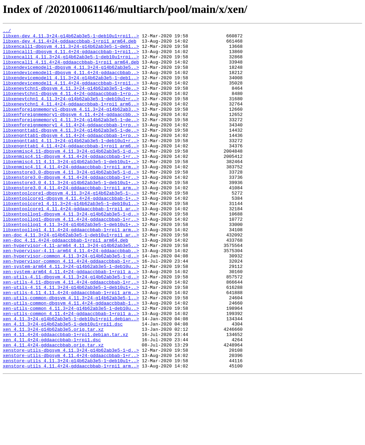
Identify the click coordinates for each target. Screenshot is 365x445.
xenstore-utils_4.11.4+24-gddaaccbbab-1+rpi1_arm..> (71, 434)
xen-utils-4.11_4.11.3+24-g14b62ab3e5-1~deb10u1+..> (71, 339)
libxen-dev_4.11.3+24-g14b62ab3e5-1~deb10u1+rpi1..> (71, 38)
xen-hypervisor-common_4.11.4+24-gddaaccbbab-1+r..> (71, 308)
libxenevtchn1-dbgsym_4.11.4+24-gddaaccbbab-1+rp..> (71, 107)
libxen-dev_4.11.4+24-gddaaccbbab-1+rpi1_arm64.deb (69, 44)
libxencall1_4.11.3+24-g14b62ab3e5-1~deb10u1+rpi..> (71, 63)
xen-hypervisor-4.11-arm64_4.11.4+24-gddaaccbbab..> (71, 295)
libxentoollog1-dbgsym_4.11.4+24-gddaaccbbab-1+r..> (71, 258)
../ (7, 31)
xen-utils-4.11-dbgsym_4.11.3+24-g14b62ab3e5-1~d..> (71, 327)
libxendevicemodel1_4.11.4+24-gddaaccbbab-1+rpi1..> (71, 94)
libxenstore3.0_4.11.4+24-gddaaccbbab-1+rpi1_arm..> (71, 220)
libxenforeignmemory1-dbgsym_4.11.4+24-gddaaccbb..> (71, 132)
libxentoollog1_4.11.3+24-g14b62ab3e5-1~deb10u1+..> (71, 264)
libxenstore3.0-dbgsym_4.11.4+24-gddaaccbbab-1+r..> (71, 207)
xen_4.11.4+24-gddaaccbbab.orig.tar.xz (53, 409)
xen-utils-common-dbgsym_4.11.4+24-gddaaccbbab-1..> (71, 358)
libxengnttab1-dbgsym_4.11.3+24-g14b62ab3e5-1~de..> (71, 151)
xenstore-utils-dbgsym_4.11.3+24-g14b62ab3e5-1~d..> (71, 415)
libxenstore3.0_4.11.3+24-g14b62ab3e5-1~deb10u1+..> (71, 214)
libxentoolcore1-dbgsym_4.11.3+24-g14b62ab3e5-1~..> (71, 226)
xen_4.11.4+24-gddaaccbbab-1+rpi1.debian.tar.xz (65, 396)
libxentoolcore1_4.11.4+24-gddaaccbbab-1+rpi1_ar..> (71, 245)
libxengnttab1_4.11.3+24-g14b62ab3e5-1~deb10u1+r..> (71, 163)
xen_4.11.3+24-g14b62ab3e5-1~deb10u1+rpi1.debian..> (71, 377)
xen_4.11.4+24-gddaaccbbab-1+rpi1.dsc (52, 402)
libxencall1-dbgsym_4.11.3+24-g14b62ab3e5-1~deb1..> (71, 50)
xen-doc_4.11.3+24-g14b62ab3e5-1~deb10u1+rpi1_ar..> (71, 276)
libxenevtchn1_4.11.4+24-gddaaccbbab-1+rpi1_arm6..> (71, 119)
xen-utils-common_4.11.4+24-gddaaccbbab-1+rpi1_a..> (71, 371)
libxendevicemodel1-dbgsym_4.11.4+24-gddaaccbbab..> (71, 82)
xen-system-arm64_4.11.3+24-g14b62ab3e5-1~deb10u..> (71, 314)
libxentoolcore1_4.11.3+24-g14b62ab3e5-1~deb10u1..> (71, 239)
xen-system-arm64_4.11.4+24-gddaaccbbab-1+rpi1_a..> (71, 321)
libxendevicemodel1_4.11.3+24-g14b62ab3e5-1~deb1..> (71, 88)
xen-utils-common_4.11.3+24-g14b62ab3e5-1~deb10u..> (71, 365)
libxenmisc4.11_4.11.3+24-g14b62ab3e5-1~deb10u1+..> (71, 188)
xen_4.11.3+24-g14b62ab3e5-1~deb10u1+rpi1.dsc (63, 383)
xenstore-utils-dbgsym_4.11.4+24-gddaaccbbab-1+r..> (71, 421)
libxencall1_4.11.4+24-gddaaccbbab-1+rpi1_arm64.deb (71, 69)
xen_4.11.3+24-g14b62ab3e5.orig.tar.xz (53, 390)
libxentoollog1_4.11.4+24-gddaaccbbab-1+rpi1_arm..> (71, 270)
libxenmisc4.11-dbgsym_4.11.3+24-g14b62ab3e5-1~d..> (71, 176)
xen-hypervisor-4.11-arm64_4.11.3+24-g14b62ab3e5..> (71, 289)
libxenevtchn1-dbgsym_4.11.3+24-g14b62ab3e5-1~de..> (71, 100)
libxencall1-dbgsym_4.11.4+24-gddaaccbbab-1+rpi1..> (71, 56)
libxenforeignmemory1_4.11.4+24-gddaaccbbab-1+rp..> (71, 144)
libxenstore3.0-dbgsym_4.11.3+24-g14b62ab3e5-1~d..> (71, 201)
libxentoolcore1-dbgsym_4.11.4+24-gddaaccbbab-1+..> (71, 232)
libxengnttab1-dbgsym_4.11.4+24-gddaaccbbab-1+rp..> (71, 157)
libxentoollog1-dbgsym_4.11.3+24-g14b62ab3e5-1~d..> (71, 251)
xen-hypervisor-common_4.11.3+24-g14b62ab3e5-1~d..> (71, 302)
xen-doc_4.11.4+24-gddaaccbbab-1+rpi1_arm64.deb (65, 283)
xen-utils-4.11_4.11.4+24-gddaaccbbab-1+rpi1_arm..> (71, 346)
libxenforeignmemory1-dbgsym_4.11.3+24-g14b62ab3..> (71, 126)
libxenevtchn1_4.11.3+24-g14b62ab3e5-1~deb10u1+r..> (71, 113)
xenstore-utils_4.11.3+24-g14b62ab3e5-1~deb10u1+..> (71, 427)
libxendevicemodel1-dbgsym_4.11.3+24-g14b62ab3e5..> (71, 75)
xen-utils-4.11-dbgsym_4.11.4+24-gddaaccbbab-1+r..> (71, 333)
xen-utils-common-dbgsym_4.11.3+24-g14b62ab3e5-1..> (71, 352)
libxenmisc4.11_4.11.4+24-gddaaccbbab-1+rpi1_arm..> (71, 195)
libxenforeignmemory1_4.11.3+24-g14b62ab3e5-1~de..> (71, 138)
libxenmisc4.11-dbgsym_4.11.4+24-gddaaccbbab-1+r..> (71, 182)
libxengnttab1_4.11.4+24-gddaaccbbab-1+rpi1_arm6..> (71, 170)
